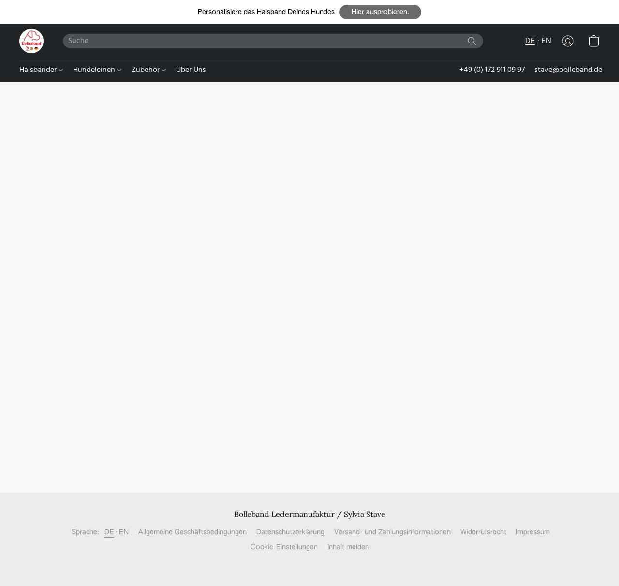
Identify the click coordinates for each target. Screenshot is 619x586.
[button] (380, 12)
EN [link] (124, 532)
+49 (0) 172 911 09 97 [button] (492, 70)
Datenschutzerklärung (290, 532)
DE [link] (109, 532)
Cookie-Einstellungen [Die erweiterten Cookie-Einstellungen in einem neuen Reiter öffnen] (284, 547)
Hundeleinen (97, 70)
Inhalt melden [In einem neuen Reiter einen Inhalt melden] (348, 547)
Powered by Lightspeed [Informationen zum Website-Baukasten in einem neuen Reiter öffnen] (310, 564)
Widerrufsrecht (483, 532)
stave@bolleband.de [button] (568, 70)
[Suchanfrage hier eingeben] (273, 41)
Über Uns (191, 70)
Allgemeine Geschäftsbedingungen (192, 532)
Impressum (533, 532)
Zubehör (149, 70)
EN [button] (546, 41)
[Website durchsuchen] (472, 41)
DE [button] (530, 41)
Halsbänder (41, 70)
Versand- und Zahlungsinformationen (392, 532)
